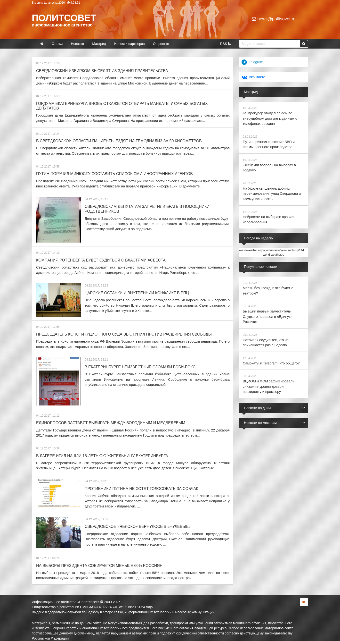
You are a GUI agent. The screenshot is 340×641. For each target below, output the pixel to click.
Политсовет (64, 18)
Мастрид (99, 44)
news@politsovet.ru (273, 19)
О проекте (161, 44)
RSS (225, 44)
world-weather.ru (273, 251)
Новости (77, 44)
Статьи (57, 44)
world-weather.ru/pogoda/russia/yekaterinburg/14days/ (274, 247)
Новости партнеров (129, 44)
